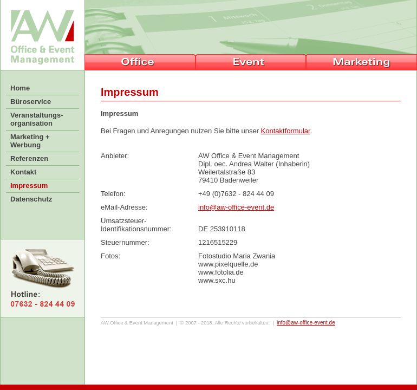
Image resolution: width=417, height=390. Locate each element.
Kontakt (23, 172)
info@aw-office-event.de (236, 207)
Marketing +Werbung (30, 141)
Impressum (29, 185)
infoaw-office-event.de (306, 323)
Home (20, 88)
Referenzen (29, 158)
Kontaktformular (285, 131)
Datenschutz (31, 199)
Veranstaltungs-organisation (36, 119)
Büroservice (30, 102)
